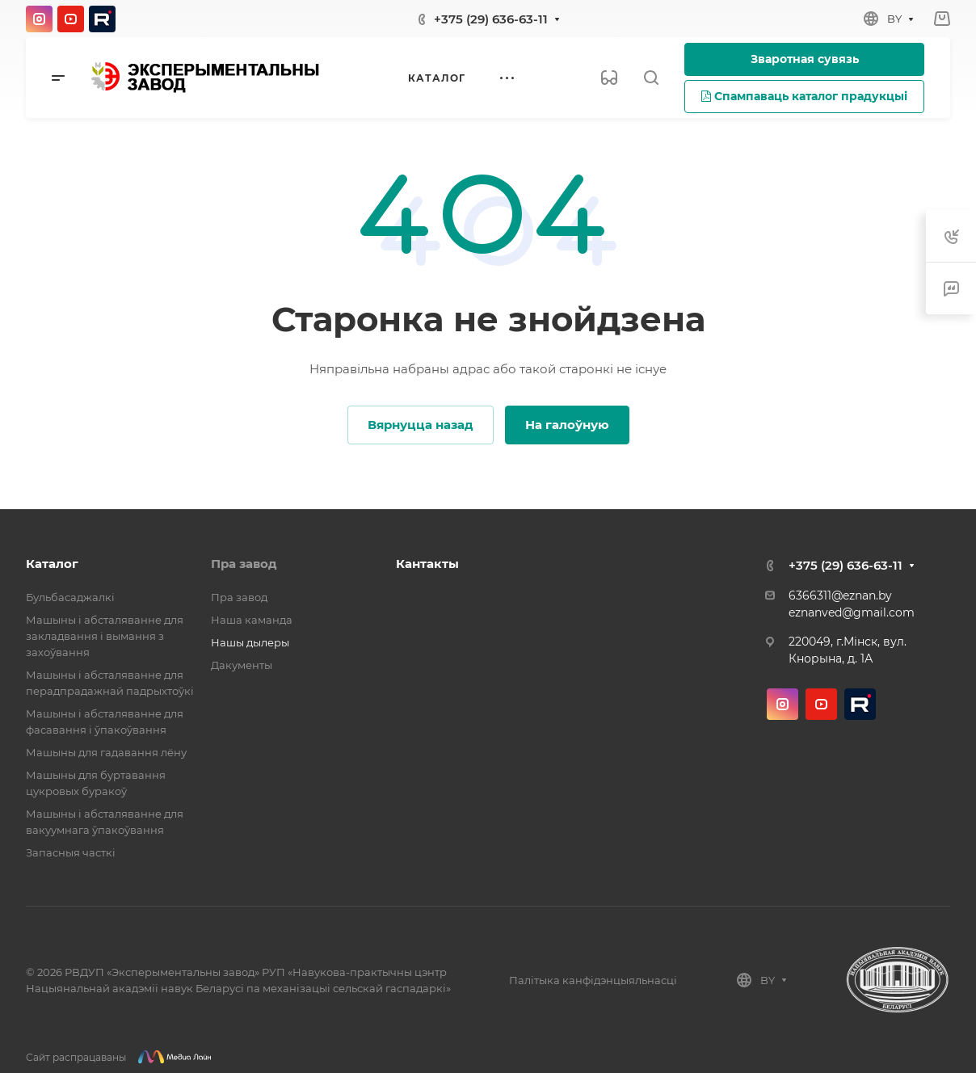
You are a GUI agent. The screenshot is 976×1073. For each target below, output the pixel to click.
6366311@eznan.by (840, 595)
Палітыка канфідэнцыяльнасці (593, 980)
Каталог (52, 563)
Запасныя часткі (71, 852)
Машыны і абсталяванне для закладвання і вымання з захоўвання (104, 636)
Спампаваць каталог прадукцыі (804, 96)
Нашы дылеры (250, 642)
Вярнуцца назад (420, 424)
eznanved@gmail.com (852, 612)
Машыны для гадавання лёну (106, 752)
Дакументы (241, 665)
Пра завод (244, 563)
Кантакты (427, 563)
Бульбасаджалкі (70, 597)
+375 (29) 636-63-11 (491, 19)
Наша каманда (251, 619)
